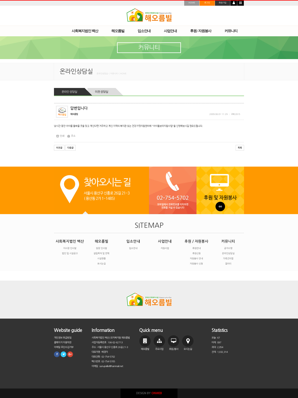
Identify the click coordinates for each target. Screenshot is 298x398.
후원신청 (196, 253)
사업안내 (165, 241)
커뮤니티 (228, 241)
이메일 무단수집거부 (63, 347)
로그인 (207, 3)
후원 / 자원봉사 (196, 241)
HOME (192, 3)
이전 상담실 (101, 91)
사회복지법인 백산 (70, 241)
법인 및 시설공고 (70, 253)
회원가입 (222, 3)
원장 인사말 (101, 248)
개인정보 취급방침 (62, 337)
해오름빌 (101, 241)
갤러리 (228, 264)
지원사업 (165, 248)
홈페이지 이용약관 (62, 342)
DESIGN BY (149, 393)
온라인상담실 (228, 253)
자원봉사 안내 (196, 258)
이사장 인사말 (69, 248)
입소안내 (133, 241)
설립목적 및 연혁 (101, 253)
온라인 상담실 (69, 91)
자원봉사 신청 (196, 264)
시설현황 (101, 258)
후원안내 (196, 248)
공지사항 (228, 248)
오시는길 (101, 264)
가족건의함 (228, 258)
